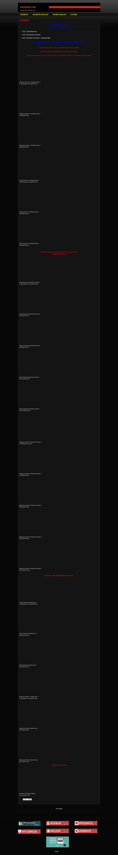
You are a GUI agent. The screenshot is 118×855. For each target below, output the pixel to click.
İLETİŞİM (74, 14)
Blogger (57, 851)
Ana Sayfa (59, 808)
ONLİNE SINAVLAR (59, 14)
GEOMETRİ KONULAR (40, 14)
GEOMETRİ (24, 14)
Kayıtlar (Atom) (61, 813)
